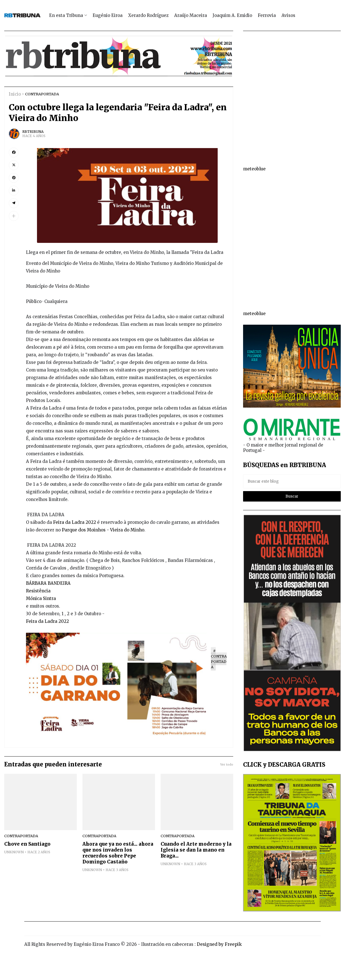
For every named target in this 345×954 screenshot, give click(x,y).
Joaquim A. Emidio (232, 15)
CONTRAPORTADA (42, 94)
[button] (14, 216)
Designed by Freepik (219, 944)
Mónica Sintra (41, 598)
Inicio (15, 94)
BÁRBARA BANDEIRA (48, 583)
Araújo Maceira (190, 15)
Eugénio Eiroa (108, 15)
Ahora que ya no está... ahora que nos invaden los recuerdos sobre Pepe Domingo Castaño (117, 853)
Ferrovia (267, 15)
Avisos (288, 15)
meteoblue (254, 169)
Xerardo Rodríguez (148, 15)
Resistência (39, 590)
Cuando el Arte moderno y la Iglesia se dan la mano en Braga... (196, 850)
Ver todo (226, 764)
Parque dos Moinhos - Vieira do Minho (103, 530)
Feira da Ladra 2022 (74, 522)
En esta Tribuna (66, 15)
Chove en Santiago (27, 844)
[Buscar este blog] (292, 481)
